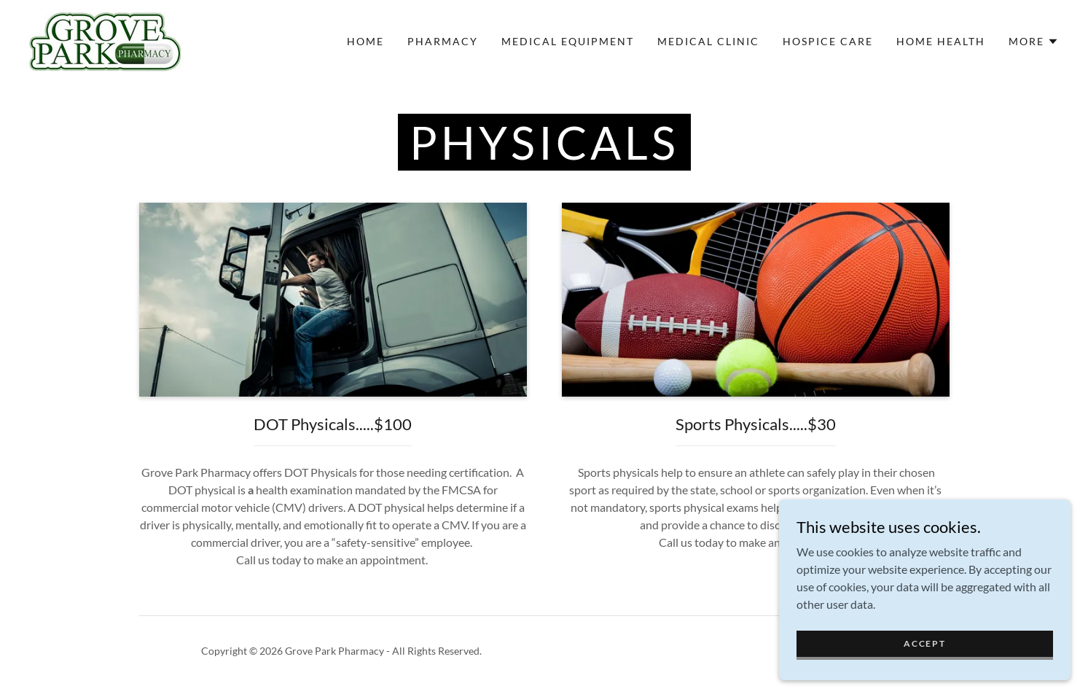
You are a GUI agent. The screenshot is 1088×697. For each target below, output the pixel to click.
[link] (105, 40)
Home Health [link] (940, 41)
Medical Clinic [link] (708, 41)
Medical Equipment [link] (567, 41)
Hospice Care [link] (828, 41)
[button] (1034, 41)
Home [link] (365, 41)
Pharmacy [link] (442, 41)
